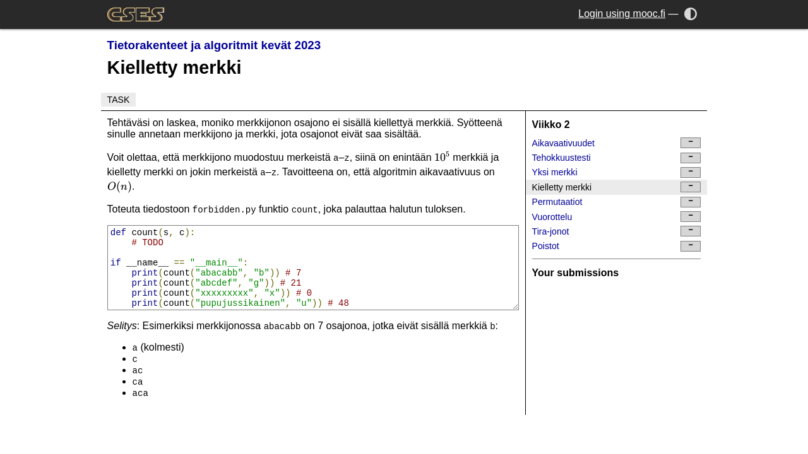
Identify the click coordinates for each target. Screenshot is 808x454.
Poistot (616, 246)
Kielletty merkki (616, 187)
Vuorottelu (616, 216)
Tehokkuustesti (616, 158)
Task (118, 100)
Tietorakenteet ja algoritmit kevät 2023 (214, 45)
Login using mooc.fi (621, 13)
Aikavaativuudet (616, 142)
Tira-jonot (616, 231)
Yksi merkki (616, 172)
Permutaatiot (616, 202)
